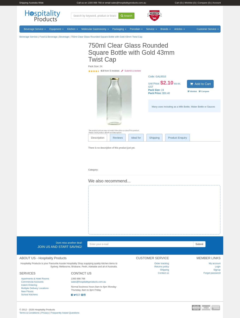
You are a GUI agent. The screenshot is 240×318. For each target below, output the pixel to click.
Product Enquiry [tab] (177, 137)
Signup (217, 269)
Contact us (163, 273)
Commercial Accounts (32, 281)
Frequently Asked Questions (65, 312)
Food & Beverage (48, 36)
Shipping (164, 269)
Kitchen (72, 29)
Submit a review (131, 70)
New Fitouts (27, 291)
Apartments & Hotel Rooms (35, 278)
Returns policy (161, 266)
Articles (179, 29)
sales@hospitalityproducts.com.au (128, 2)
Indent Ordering (29, 285)
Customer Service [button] (208, 29)
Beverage (64, 36)
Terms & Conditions (29, 312)
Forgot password (212, 273)
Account (216, 2)
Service (151, 29)
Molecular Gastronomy (95, 29)
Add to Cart (200, 84)
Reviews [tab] (118, 137)
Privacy (45, 312)
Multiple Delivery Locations (35, 288)
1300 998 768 (95, 2)
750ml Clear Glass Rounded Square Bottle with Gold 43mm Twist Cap (106, 36)
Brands (165, 29)
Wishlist (190, 2)
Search (126, 15)
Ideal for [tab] (136, 137)
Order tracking (161, 263)
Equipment (56, 29)
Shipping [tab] (154, 137)
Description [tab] (97, 137)
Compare (204, 2)
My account (215, 263)
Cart (179, 2)
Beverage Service (35, 29)
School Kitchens (29, 294)
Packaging (119, 29)
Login (218, 266)
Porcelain (136, 29)
